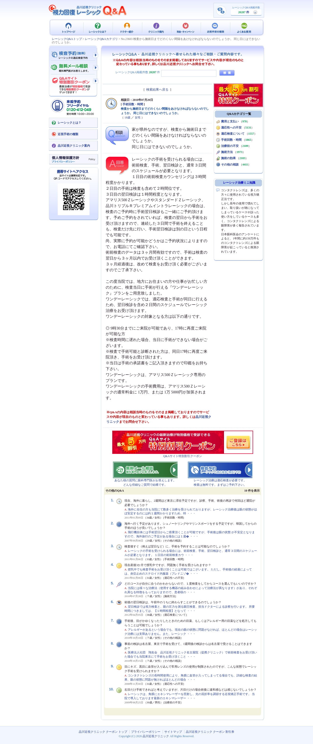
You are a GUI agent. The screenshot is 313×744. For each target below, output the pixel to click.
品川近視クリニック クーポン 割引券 (210, 731)
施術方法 (227, 152)
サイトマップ (173, 731)
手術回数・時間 (133, 104)
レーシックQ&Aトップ (67, 39)
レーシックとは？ (97, 27)
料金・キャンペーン (186, 27)
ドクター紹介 (127, 27)
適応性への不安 (231, 127)
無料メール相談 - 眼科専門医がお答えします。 (73, 68)
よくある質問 (244, 27)
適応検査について (233, 133)
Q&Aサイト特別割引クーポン (182, 456)
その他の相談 (230, 164)
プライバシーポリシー (145, 731)
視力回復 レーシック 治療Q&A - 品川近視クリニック (88, 10)
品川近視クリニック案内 (74, 145)
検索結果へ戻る (157, 89)
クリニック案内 (156, 27)
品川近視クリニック (156, 736)
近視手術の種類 (215, 27)
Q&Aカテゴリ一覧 (239, 114)
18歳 (127, 117)
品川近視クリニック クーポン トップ (68, 27)
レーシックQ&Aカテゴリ (101, 39)
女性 (138, 117)
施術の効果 (228, 158)
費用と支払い (230, 121)
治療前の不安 (230, 146)
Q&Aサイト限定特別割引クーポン (73, 83)
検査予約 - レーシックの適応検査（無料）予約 (73, 55)
